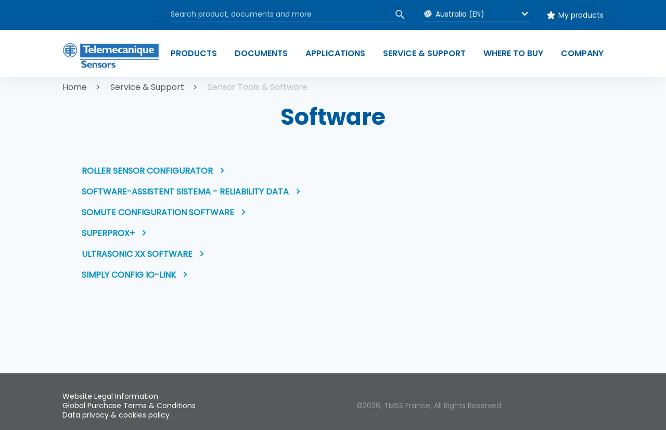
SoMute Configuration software (158, 212)
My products (581, 15)
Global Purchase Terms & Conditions (129, 405)
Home (74, 87)
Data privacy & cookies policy (116, 415)
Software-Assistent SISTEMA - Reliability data (185, 192)
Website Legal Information (110, 396)
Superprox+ (108, 233)
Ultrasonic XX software (137, 254)
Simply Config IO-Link (129, 275)
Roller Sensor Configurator (147, 171)
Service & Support (147, 87)
